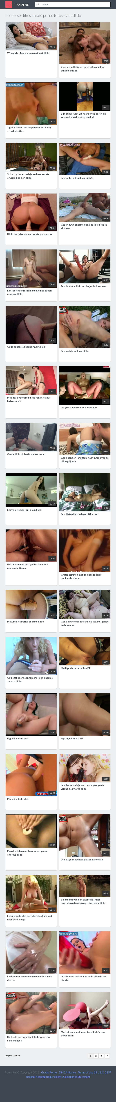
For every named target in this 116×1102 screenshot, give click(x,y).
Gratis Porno (49, 1072)
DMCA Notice (67, 1072)
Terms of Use (85, 1072)
